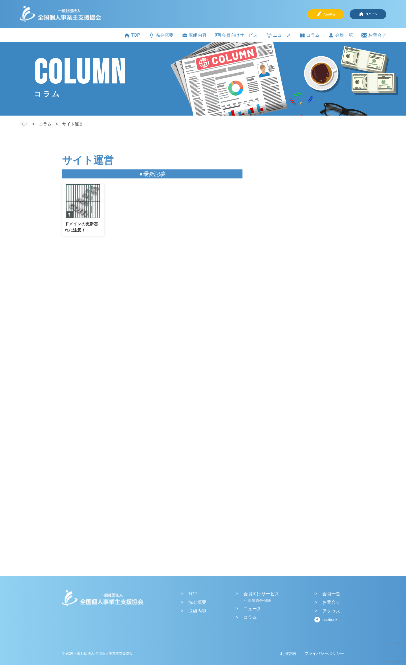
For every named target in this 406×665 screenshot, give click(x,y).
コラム (309, 35)
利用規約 (288, 653)
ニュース (278, 35)
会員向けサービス (236, 35)
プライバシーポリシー (324, 653)
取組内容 (194, 35)
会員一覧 (340, 35)
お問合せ (373, 35)
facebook (329, 619)
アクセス (331, 611)
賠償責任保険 (259, 600)
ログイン (368, 14)
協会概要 (161, 35)
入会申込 (325, 14)
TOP (132, 35)
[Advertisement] (301, 251)
